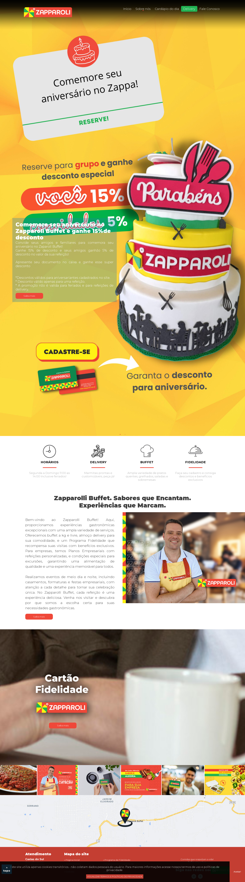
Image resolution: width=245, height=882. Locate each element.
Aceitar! (237, 871)
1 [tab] (120, 434)
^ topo (6, 869)
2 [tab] (125, 434)
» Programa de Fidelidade (116, 860)
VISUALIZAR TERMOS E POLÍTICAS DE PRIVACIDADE (115, 876)
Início (127, 9)
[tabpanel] (122, 218)
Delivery (189, 9)
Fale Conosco (209, 9)
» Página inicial (72, 860)
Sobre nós (143, 9)
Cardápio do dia (167, 9)
